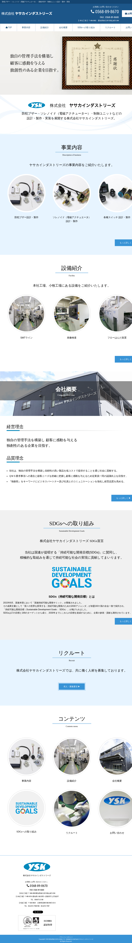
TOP (8, 27)
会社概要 (63, 27)
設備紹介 (44, 27)
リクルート (110, 27)
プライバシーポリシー (66, 936)
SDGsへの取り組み (86, 27)
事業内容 (26, 27)
